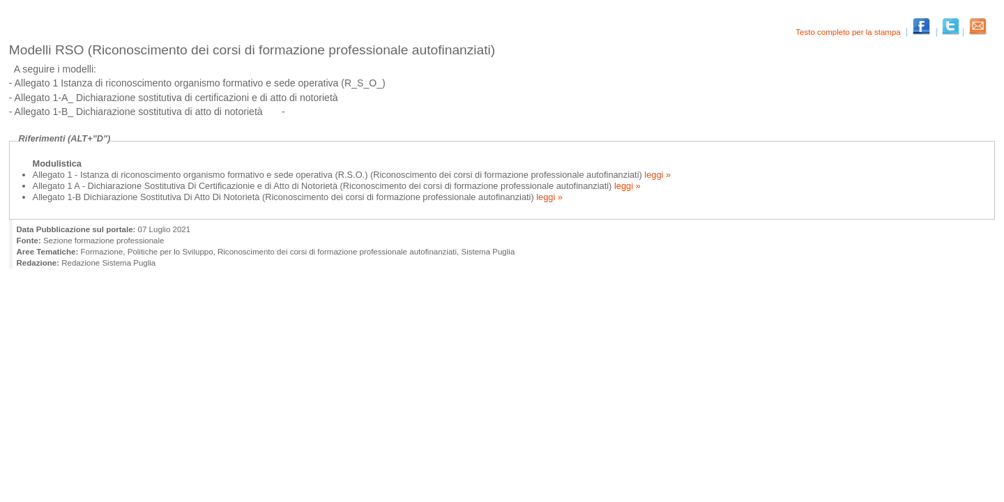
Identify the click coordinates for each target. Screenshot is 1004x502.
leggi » (656, 174)
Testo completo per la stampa (849, 32)
